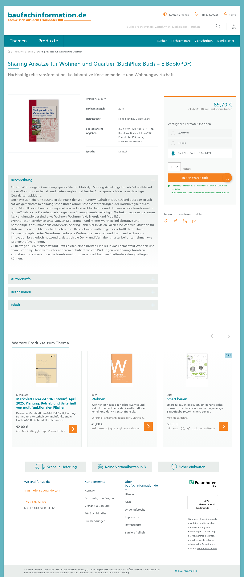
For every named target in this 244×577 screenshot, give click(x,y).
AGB (128, 502)
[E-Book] (200, 143)
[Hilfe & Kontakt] (206, 14)
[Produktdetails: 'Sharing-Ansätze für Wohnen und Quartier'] (44, 123)
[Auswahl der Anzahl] (174, 166)
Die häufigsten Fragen (99, 498)
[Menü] (215, 497)
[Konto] (230, 14)
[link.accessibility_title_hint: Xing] (175, 221)
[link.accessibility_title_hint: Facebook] (166, 221)
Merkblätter (225, 41)
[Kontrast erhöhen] (176, 14)
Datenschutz (133, 525)
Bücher (162, 41)
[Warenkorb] (231, 26)
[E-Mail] (194, 221)
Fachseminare (181, 41)
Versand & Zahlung (97, 506)
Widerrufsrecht (135, 509)
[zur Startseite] (8, 51)
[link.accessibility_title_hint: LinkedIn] (185, 221)
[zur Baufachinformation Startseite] (63, 17)
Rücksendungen (95, 521)
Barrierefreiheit (135, 532)
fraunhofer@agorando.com (42, 490)
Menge (187, 168)
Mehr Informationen (207, 548)
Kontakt (90, 490)
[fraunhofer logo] (202, 484)
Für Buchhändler (95, 513)
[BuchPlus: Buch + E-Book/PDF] (200, 153)
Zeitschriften (204, 41)
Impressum (132, 517)
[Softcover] (200, 133)
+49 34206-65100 (35, 502)
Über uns (131, 494)
